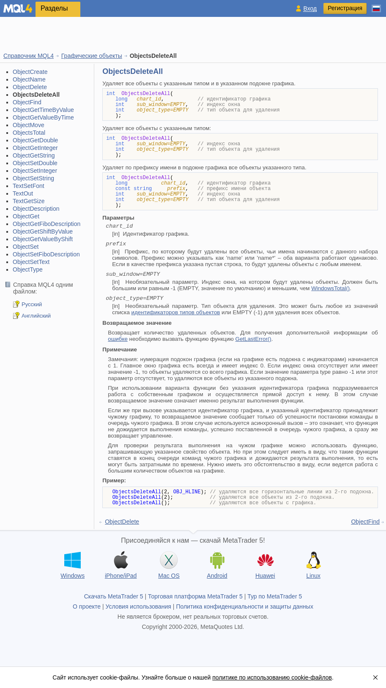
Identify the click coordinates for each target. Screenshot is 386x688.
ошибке (118, 339)
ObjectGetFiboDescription (46, 223)
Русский (32, 304)
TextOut (23, 193)
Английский (36, 316)
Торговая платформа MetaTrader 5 (195, 596)
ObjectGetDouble (35, 140)
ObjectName (29, 79)
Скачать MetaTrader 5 (113, 596)
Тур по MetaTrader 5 (274, 596)
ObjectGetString (34, 155)
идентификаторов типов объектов (175, 312)
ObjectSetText (31, 261)
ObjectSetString (33, 178)
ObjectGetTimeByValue (43, 109)
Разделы (54, 8)
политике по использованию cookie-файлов (272, 677)
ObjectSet (25, 246)
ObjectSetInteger (35, 170)
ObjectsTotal (29, 132)
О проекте (87, 606)
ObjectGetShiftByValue (43, 231)
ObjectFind (27, 102)
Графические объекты (91, 55)
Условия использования (138, 606)
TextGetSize (28, 201)
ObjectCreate (30, 71)
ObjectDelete (30, 87)
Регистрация (345, 8)
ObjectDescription (36, 208)
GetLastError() (253, 339)
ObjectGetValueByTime (43, 117)
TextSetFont (28, 185)
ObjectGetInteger (35, 147)
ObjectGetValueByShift (43, 239)
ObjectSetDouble (35, 163)
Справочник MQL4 (28, 55)
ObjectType (28, 269)
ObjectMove (28, 125)
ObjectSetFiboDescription (46, 254)
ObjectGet (26, 216)
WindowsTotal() (330, 288)
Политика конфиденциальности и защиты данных (244, 606)
